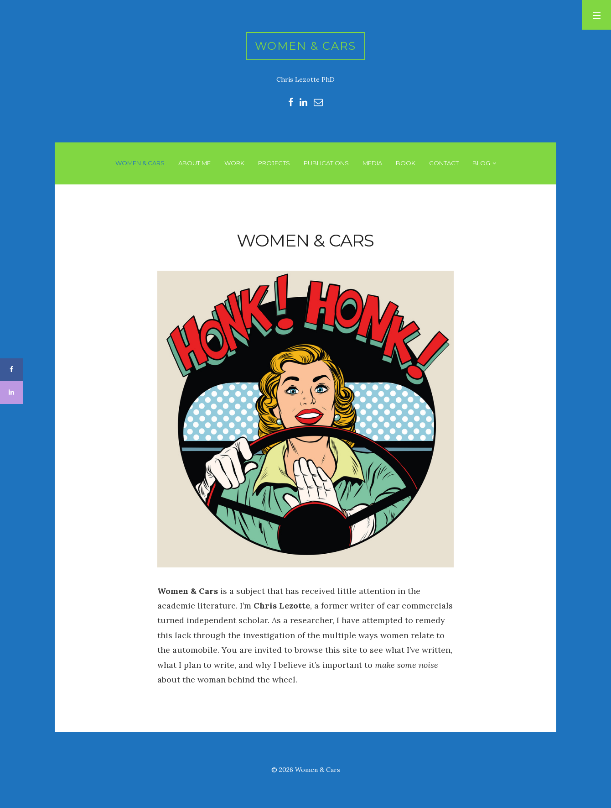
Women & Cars (306, 45)
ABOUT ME (194, 163)
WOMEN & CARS (140, 163)
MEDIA (372, 163)
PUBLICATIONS (326, 163)
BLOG (481, 163)
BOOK (405, 163)
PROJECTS (274, 163)
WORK (234, 163)
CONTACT (444, 163)
